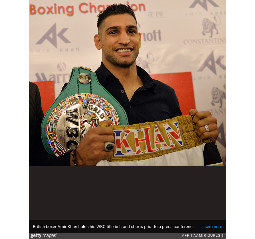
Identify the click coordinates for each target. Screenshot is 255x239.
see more (213, 226)
